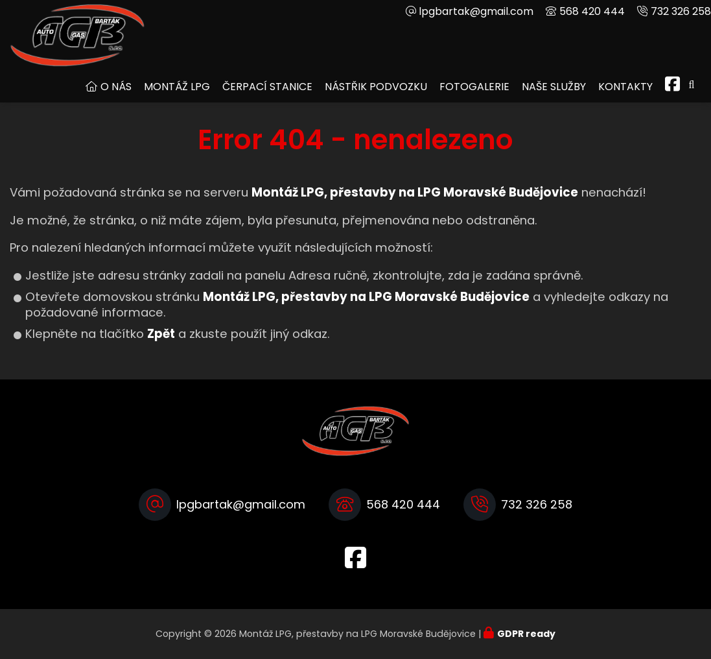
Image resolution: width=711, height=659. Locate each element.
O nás (116, 86)
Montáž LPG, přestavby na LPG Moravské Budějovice (366, 297)
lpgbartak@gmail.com (476, 11)
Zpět (161, 334)
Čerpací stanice (267, 86)
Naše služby (554, 86)
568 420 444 (592, 11)
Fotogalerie (474, 86)
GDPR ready (526, 633)
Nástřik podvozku (376, 86)
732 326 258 (681, 11)
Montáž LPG (177, 86)
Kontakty (625, 86)
